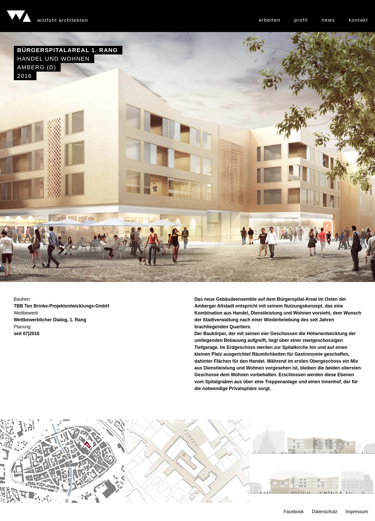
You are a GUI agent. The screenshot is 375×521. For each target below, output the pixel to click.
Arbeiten (269, 20)
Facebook (294, 512)
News (328, 20)
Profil (301, 20)
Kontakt (358, 20)
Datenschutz (325, 512)
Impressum (357, 512)
